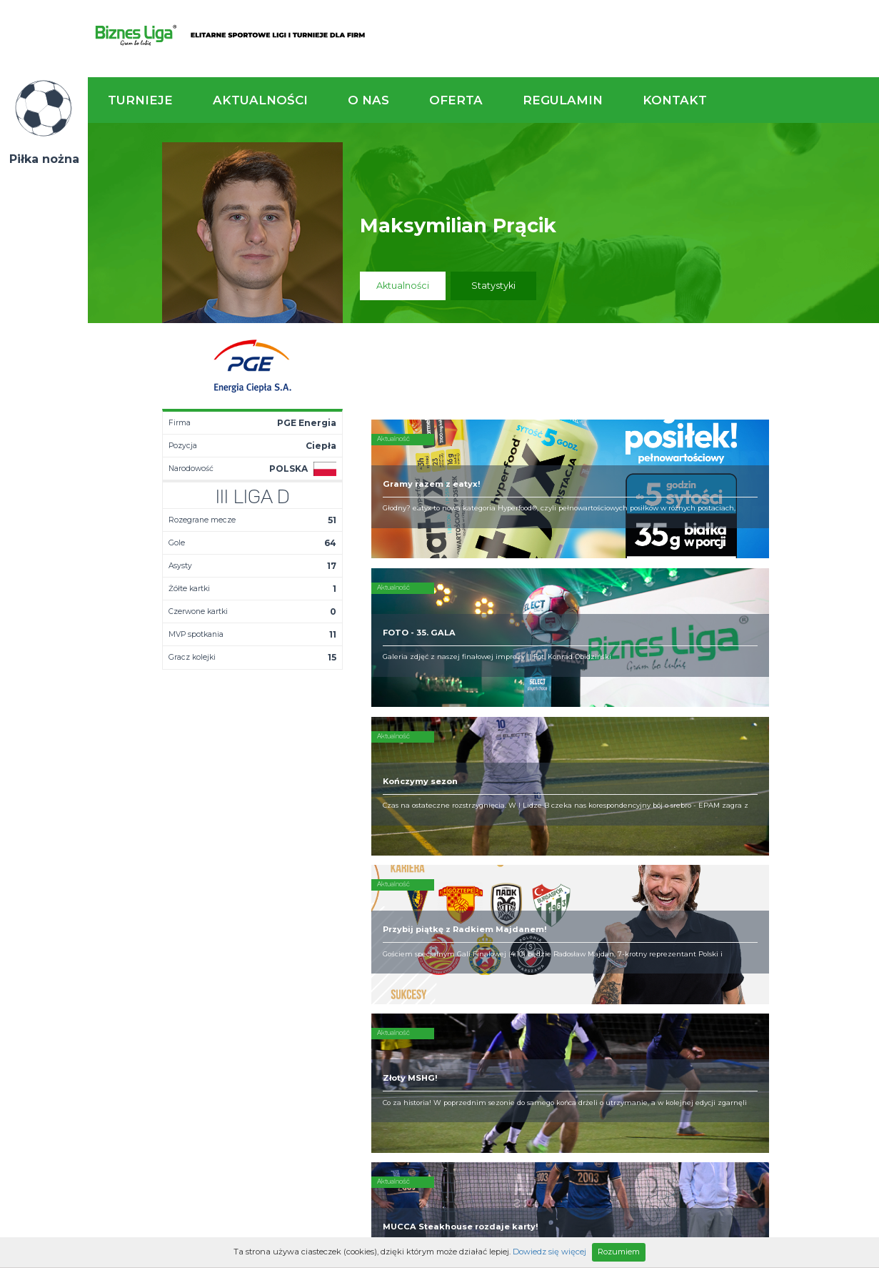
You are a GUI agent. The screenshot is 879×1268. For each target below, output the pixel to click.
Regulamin (563, 100)
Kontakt (675, 100)
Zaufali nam (433, 896)
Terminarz (314, 896)
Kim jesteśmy (436, 885)
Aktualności (260, 100)
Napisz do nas (807, 806)
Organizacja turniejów (572, 896)
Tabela (307, 908)
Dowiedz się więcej (549, 1252)
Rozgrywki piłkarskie (569, 885)
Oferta (456, 100)
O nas (368, 100)
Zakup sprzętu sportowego (554, 913)
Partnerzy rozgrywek (484, 1007)
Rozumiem (619, 1252)
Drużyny (309, 919)
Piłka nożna (44, 159)
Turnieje (140, 100)
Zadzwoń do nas (610, 806)
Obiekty (424, 908)
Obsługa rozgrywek (450, 919)
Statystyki (493, 285)
